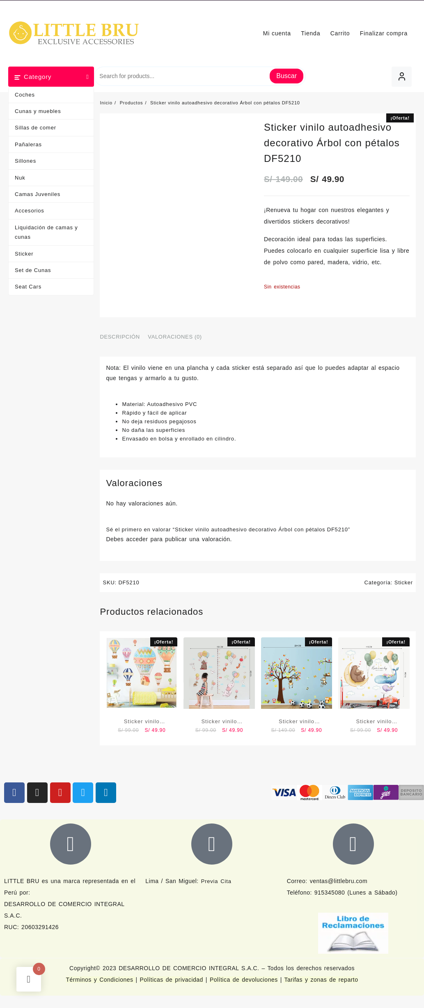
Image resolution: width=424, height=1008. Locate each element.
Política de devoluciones (244, 979)
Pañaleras (28, 144)
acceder (137, 539)
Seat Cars (28, 287)
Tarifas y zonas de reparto (321, 979)
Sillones (25, 161)
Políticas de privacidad (171, 979)
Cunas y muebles (38, 111)
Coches (25, 95)
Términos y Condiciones (101, 979)
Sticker (24, 254)
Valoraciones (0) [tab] (175, 337)
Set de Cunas (33, 270)
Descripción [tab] (120, 337)
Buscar (286, 75)
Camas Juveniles (37, 194)
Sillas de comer (35, 128)
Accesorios (29, 211)
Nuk (20, 178)
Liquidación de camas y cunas (46, 232)
